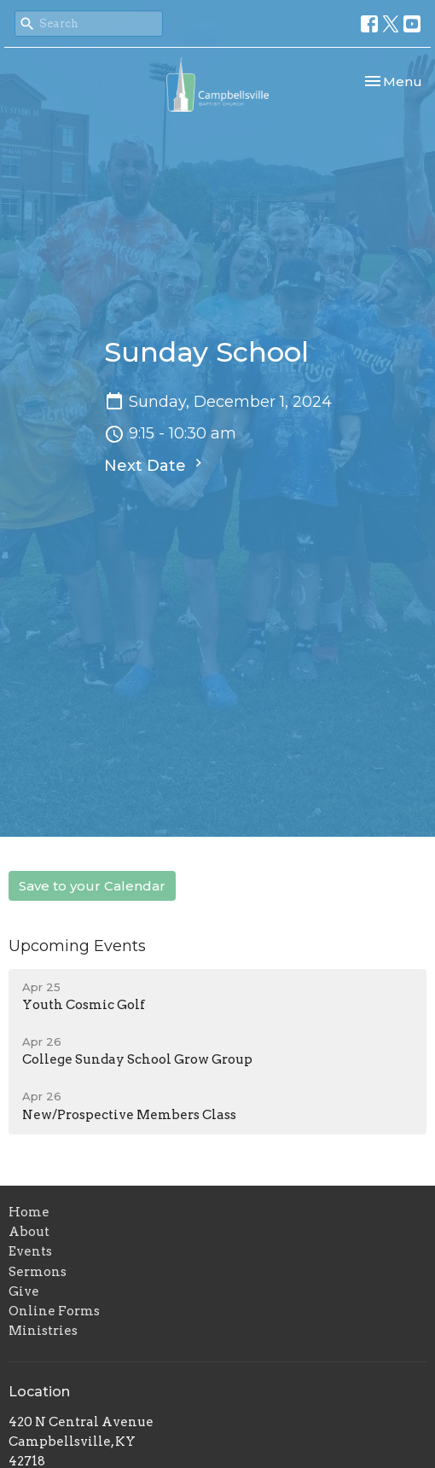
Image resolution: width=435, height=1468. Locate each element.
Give (24, 1291)
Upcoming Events (77, 946)
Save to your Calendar (92, 886)
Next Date (155, 465)
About (29, 1231)
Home (29, 1212)
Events (30, 1251)
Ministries (43, 1330)
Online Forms (54, 1311)
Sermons (38, 1271)
